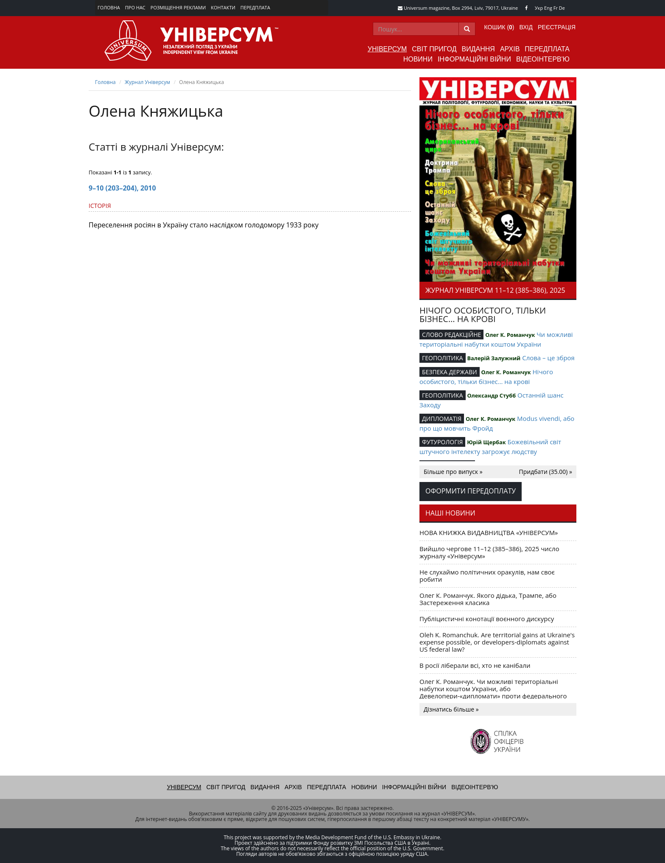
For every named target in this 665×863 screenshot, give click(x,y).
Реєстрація (557, 27)
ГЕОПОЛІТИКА (442, 358)
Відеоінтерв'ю (543, 59)
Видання (478, 49)
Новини (418, 59)
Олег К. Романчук (510, 335)
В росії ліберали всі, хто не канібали (474, 665)
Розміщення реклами (178, 7)
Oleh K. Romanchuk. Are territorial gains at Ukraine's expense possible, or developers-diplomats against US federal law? (497, 641)
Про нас (135, 7)
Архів (510, 49)
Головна (109, 7)
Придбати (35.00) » (545, 472)
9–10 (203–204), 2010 (122, 188)
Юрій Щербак (486, 442)
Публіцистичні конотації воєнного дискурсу (486, 618)
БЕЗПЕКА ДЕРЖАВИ (449, 372)
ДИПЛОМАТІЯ (441, 419)
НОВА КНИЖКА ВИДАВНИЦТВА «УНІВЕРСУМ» (488, 532)
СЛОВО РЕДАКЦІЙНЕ (451, 335)
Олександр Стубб (491, 395)
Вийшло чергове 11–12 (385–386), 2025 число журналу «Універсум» (489, 552)
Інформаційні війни (474, 59)
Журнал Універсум (147, 82)
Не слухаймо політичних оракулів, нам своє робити (487, 575)
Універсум (387, 49)
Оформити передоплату (470, 491)
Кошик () (499, 27)
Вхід (526, 27)
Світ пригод (434, 49)
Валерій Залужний (493, 358)
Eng (548, 8)
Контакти (223, 7)
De (562, 8)
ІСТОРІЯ (100, 206)
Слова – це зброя (548, 357)
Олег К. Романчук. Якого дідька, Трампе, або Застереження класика (487, 599)
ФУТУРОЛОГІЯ (442, 442)
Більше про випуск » (453, 472)
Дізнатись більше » (451, 709)
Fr (555, 8)
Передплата (255, 7)
